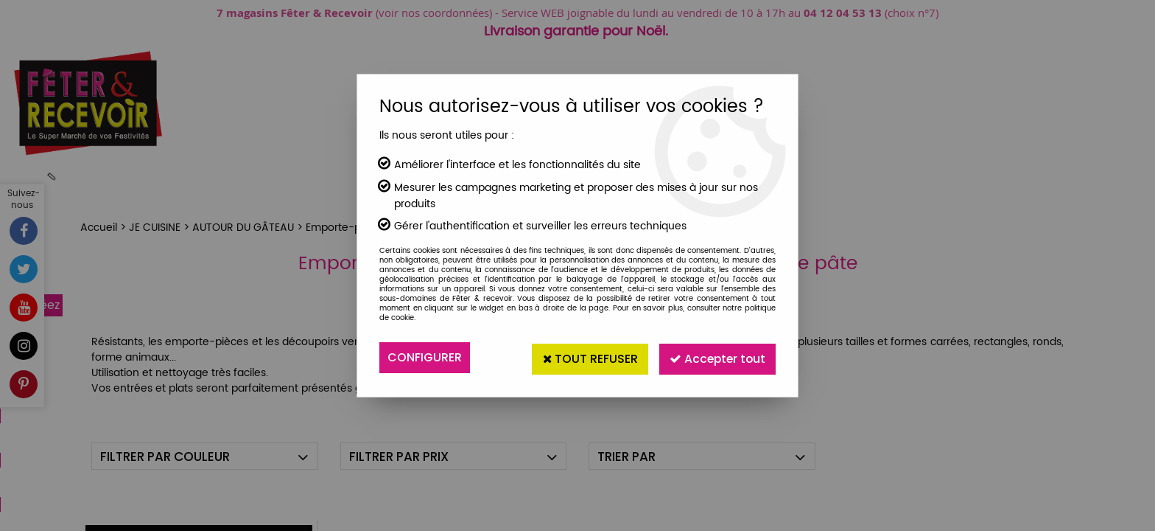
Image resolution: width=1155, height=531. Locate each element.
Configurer (424, 357)
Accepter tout (714, 357)
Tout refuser (583, 357)
